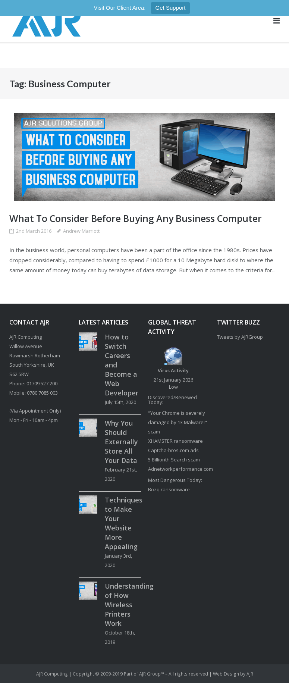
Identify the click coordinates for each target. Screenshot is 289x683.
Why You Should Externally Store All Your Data (121, 442)
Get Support (171, 7)
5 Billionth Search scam (174, 459)
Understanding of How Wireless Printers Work (129, 605)
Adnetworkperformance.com (180, 469)
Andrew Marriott (81, 231)
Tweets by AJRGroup (240, 336)
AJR (249, 674)
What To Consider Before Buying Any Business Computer (135, 218)
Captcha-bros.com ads (173, 450)
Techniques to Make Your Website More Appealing (123, 523)
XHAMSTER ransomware (175, 441)
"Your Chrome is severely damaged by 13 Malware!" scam (177, 422)
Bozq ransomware (169, 489)
